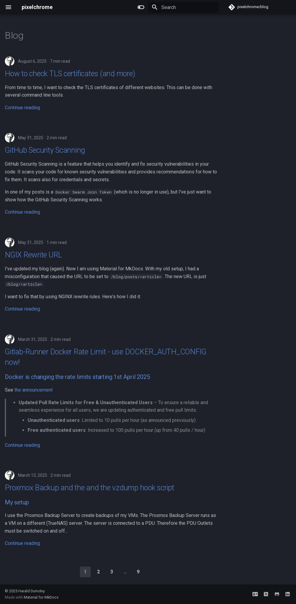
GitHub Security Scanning (45, 150)
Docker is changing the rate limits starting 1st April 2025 (77, 376)
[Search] (183, 7)
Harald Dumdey (31, 591)
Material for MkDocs (41, 597)
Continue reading (22, 107)
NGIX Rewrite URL (33, 255)
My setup (17, 502)
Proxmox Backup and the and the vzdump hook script (89, 487)
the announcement (33, 390)
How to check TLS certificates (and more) (70, 73)
